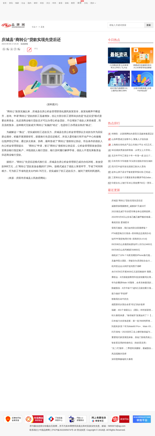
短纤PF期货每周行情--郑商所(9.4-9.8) (129, 239)
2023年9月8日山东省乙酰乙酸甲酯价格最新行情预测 (133, 217)
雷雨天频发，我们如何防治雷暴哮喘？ (130, 228)
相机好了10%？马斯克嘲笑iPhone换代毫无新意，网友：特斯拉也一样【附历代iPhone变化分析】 (133, 255)
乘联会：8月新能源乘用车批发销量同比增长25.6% (133, 277)
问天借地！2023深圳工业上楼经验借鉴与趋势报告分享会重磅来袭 (133, 332)
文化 (86, 3)
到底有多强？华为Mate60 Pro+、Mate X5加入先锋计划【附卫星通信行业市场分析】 (133, 326)
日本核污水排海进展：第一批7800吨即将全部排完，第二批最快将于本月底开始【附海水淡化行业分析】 (133, 321)
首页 (5, 3)
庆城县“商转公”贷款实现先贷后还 (127, 200)
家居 (60, 3)
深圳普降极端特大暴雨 (122, 359)
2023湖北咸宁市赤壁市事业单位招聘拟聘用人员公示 (133, 211)
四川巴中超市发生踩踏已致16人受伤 (129, 166)
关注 (48, 3)
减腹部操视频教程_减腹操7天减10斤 (129, 206)
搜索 (149, 25)
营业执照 (81, 430)
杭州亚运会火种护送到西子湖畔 (126, 266)
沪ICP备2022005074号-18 (63, 430)
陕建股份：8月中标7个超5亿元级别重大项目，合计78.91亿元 (133, 288)
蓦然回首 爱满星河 (120, 222)
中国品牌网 (44, 430)
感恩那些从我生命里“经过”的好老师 (128, 304)
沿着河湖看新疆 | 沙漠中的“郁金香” (142, 89)
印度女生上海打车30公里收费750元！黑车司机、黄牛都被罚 (133, 183)
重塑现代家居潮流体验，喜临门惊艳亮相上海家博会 (133, 337)
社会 (23, 3)
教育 (73, 3)
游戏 (67, 3)
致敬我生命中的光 (120, 299)
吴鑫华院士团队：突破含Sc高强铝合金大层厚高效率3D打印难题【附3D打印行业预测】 (133, 260)
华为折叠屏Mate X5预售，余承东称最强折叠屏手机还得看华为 (133, 282)
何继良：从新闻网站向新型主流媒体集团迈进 (133, 133)
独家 (17, 3)
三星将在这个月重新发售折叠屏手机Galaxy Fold (133, 177)
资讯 (11, 3)
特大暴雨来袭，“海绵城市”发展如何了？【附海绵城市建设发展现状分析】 (133, 315)
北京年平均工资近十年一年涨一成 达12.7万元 (133, 155)
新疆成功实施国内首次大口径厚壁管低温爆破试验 (142, 66)
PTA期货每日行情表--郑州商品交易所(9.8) (131, 233)
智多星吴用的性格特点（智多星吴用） (130, 343)
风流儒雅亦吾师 (119, 353)
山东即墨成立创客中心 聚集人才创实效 (130, 139)
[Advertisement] (77, 13)
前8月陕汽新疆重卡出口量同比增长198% (119, 89)
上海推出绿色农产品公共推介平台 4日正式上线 (133, 144)
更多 (93, 3)
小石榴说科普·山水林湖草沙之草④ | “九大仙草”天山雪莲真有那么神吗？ (119, 66)
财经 (36, 3)
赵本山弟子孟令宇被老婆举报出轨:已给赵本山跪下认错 (133, 172)
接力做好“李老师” (120, 293)
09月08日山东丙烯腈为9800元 (126, 250)
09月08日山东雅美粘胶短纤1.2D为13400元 (132, 244)
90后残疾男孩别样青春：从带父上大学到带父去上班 (133, 150)
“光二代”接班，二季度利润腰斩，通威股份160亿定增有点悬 (133, 348)
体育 (80, 3)
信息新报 (24, 44)
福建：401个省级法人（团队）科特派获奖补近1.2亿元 (133, 310)
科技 (42, 3)
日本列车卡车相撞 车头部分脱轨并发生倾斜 (132, 161)
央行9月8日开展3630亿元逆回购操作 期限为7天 (133, 271)
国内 (29, 3)
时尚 (54, 3)
